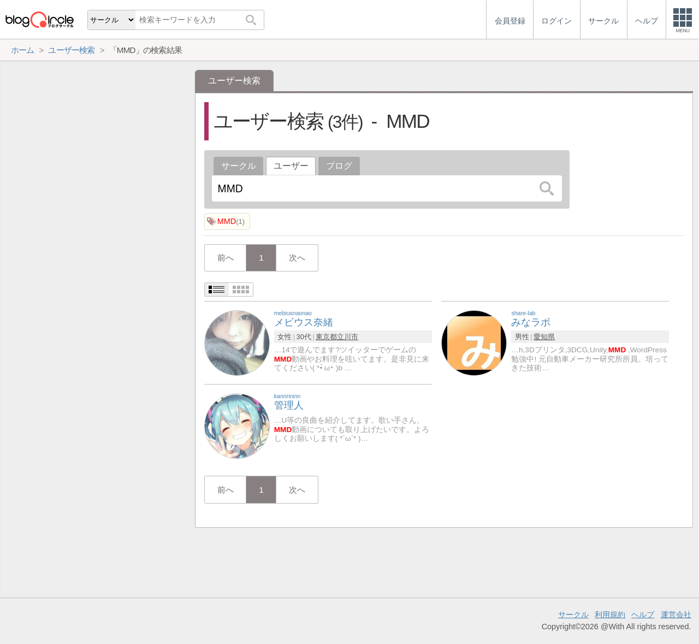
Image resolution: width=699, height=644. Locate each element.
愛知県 (544, 337)
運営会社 (676, 614)
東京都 (326, 337)
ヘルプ (642, 614)
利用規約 (610, 614)
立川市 (347, 337)
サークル (238, 165)
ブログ (339, 165)
